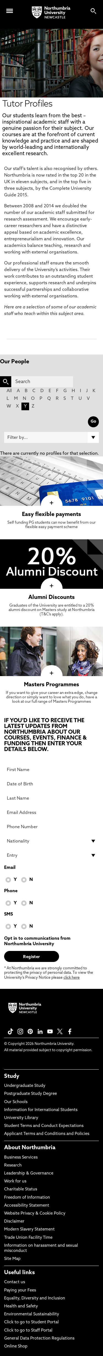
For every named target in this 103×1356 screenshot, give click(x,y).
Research (13, 1166)
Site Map (12, 1259)
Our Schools (15, 1102)
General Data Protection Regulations (39, 1339)
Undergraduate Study (24, 1086)
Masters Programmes (51, 685)
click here (71, 978)
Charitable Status (20, 1189)
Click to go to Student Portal (31, 1322)
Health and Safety (21, 1306)
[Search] (42, 381)
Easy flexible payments (51, 514)
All (9, 391)
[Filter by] (51, 437)
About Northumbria (29, 1148)
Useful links (19, 1273)
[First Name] (51, 769)
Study (11, 1076)
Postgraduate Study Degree (30, 1094)
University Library (21, 1118)
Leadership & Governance (28, 1173)
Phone (11, 891)
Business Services (21, 1158)
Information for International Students (40, 1110)
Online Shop (15, 1346)
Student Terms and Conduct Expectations (43, 1126)
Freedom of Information (27, 1198)
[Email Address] (51, 812)
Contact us (14, 1282)
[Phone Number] (51, 826)
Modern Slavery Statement (29, 1229)
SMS (8, 914)
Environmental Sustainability (31, 1314)
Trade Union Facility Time (28, 1238)
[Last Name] (51, 798)
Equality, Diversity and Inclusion (34, 1298)
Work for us (15, 1181)
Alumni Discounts (51, 597)
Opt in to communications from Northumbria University (37, 941)
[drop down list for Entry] (51, 855)
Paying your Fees (20, 1290)
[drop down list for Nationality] (51, 841)
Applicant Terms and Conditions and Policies (46, 1134)
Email (9, 868)
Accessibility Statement (26, 1206)
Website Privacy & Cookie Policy (34, 1214)
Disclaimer (14, 1222)
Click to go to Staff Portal (28, 1331)
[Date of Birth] (51, 784)
